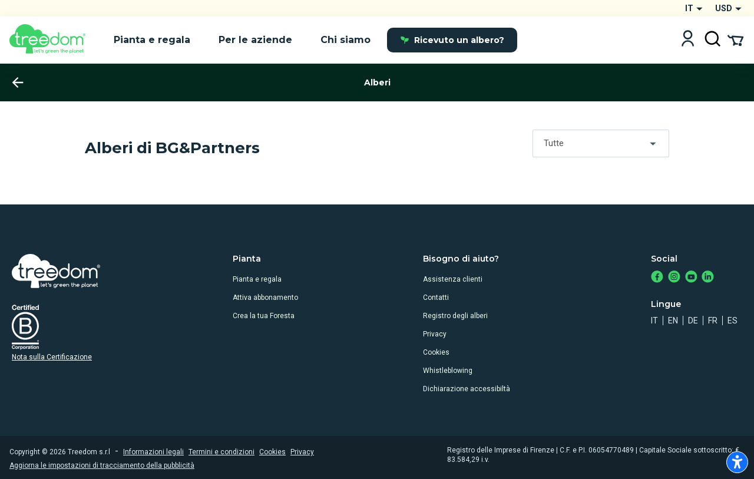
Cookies (436, 352)
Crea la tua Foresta (264, 316)
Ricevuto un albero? (452, 40)
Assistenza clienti (452, 279)
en (673, 320)
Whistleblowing (447, 370)
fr (712, 320)
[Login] (687, 39)
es (732, 320)
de (693, 320)
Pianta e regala (257, 279)
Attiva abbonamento (265, 297)
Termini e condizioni (221, 452)
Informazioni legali (153, 452)
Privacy (435, 334)
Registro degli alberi (455, 316)
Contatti (436, 297)
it (654, 320)
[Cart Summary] (735, 39)
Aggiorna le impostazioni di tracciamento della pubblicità (101, 465)
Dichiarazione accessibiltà (466, 389)
